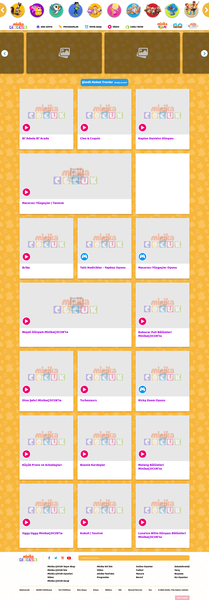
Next (204, 53)
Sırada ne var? (120, 82)
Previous (4, 53)
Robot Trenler (102, 82)
